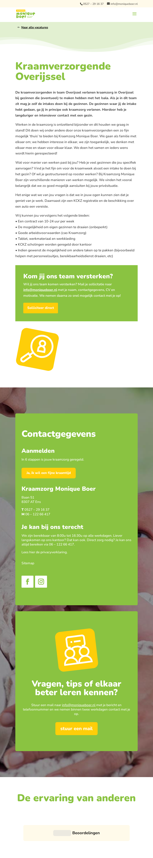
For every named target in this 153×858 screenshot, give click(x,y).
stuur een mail (76, 728)
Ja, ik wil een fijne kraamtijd (48, 473)
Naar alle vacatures (34, 27)
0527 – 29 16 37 (93, 4)
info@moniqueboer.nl (78, 705)
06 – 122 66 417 (37, 514)
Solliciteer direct (40, 308)
